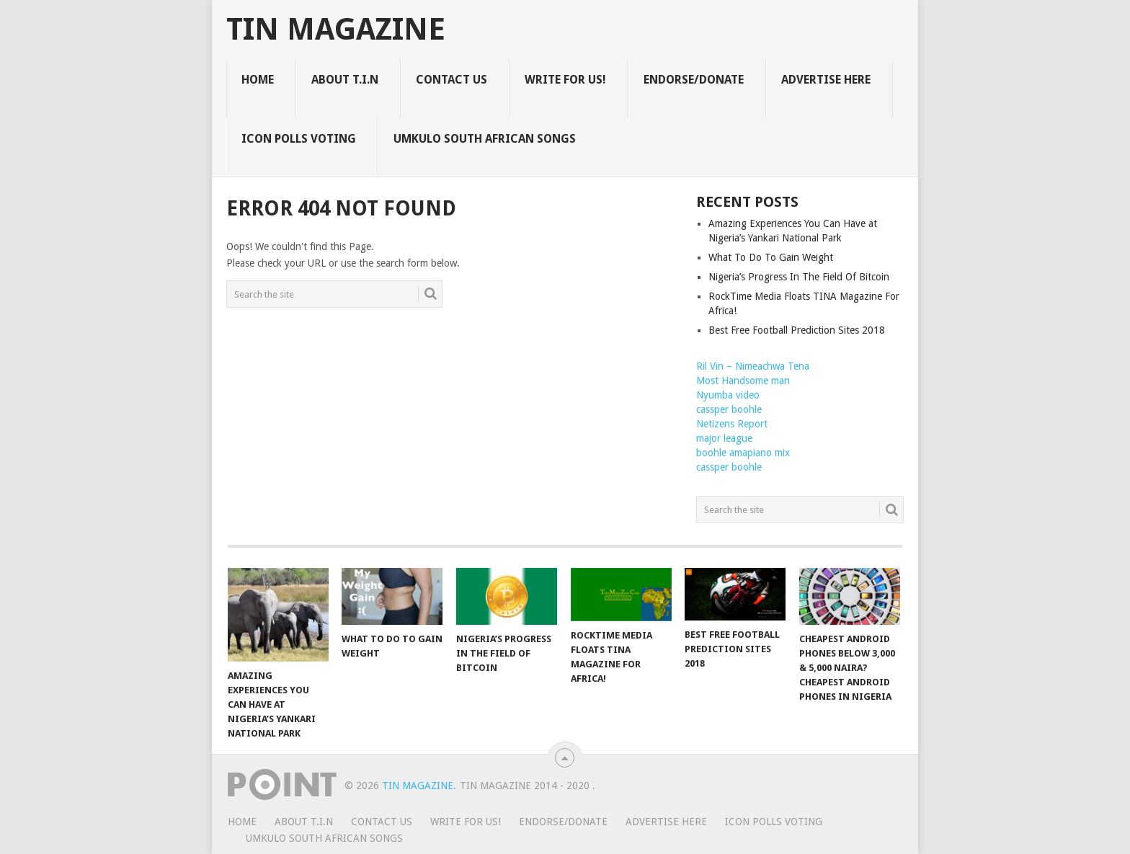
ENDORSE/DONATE (694, 79)
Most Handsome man (743, 380)
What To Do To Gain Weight (770, 257)
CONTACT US (451, 79)
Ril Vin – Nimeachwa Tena (752, 366)
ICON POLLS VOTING (298, 139)
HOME (257, 79)
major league (724, 438)
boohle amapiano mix (743, 452)
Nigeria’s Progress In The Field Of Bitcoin (798, 277)
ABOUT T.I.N (344, 79)
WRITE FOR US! (565, 79)
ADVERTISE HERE (826, 79)
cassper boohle (729, 409)
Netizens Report (732, 424)
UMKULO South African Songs (484, 139)
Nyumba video (728, 395)
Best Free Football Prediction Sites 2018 (796, 330)
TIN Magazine (335, 29)
